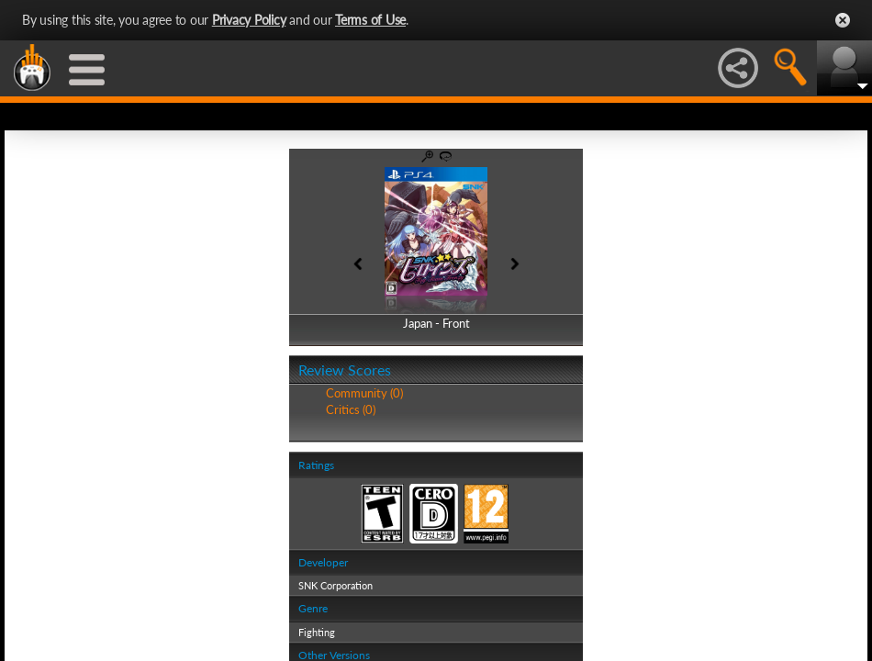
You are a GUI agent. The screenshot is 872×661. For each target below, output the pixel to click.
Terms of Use (370, 20)
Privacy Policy (249, 20)
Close (842, 20)
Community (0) (364, 393)
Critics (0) (350, 409)
